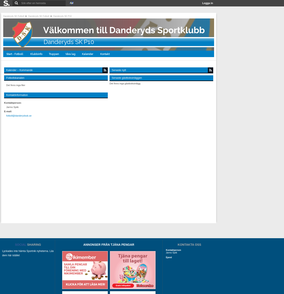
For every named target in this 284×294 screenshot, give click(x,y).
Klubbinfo (36, 54)
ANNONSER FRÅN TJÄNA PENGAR (108, 244)
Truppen (54, 54)
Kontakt (105, 54)
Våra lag (70, 54)
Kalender (88, 54)
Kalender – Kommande (19, 70)
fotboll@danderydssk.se (19, 115)
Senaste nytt (119, 70)
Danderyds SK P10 (62, 16)
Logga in (207, 3)
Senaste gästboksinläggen (127, 77)
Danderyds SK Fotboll (13, 16)
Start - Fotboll (15, 54)
